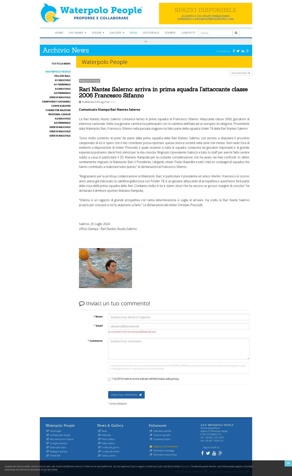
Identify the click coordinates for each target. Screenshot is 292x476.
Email (98, 325)
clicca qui (184, 466)
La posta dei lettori (109, 451)
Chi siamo (77, 32)
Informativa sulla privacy (163, 454)
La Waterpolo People (58, 435)
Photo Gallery (106, 439)
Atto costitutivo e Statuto (60, 439)
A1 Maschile (63, 80)
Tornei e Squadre (160, 435)
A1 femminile (62, 84)
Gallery (117, 32)
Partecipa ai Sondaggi (162, 450)
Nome (98, 316)
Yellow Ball (62, 76)
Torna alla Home (240, 73)
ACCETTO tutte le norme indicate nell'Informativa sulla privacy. (145, 378)
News (134, 32)
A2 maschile (63, 88)
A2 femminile (62, 93)
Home (59, 32)
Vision (98, 32)
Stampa (170, 32)
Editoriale (151, 32)
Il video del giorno (108, 447)
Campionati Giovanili (56, 101)
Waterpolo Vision (56, 447)
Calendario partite (160, 431)
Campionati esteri (160, 439)
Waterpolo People (58, 71)
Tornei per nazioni (58, 110)
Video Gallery (106, 443)
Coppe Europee (61, 105)
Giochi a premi (107, 455)
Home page (53, 431)
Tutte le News (61, 63)
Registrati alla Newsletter (164, 446)
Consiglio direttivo (56, 443)
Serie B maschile (60, 97)
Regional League (59, 114)
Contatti (189, 32)
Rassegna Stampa (56, 451)
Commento (95, 340)
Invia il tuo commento (126, 394)
